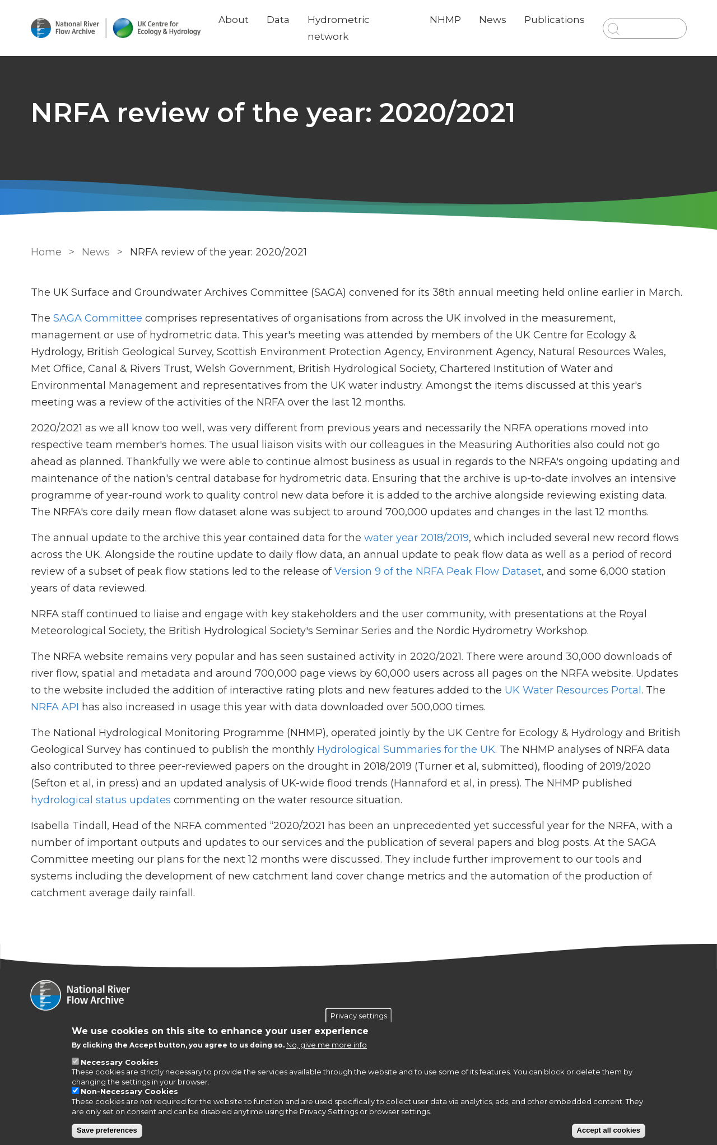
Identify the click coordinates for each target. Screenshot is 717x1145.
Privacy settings (358, 1015)
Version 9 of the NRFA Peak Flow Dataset (438, 571)
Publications (554, 19)
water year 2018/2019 (416, 538)
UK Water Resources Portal (573, 690)
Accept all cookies (608, 1130)
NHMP (444, 19)
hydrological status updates (101, 800)
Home (46, 252)
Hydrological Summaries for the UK (406, 749)
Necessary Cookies (120, 1062)
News (492, 19)
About (234, 19)
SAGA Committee (97, 318)
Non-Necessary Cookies (129, 1091)
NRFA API (55, 707)
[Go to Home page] (116, 28)
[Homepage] (358, 996)
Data (278, 19)
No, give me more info (326, 1044)
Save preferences (107, 1130)
